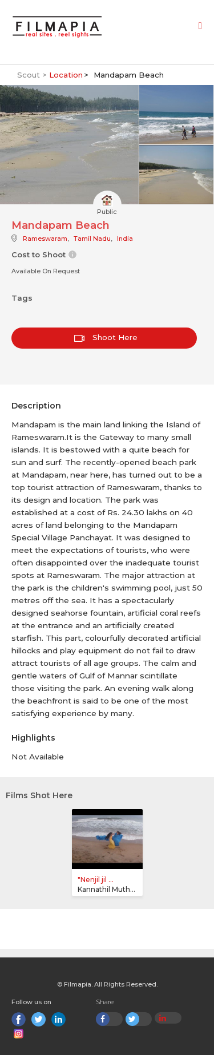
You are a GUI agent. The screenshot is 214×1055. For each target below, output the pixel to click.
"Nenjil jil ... (96, 879)
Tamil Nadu (92, 238)
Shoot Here (106, 337)
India (125, 238)
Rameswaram (45, 238)
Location (66, 74)
